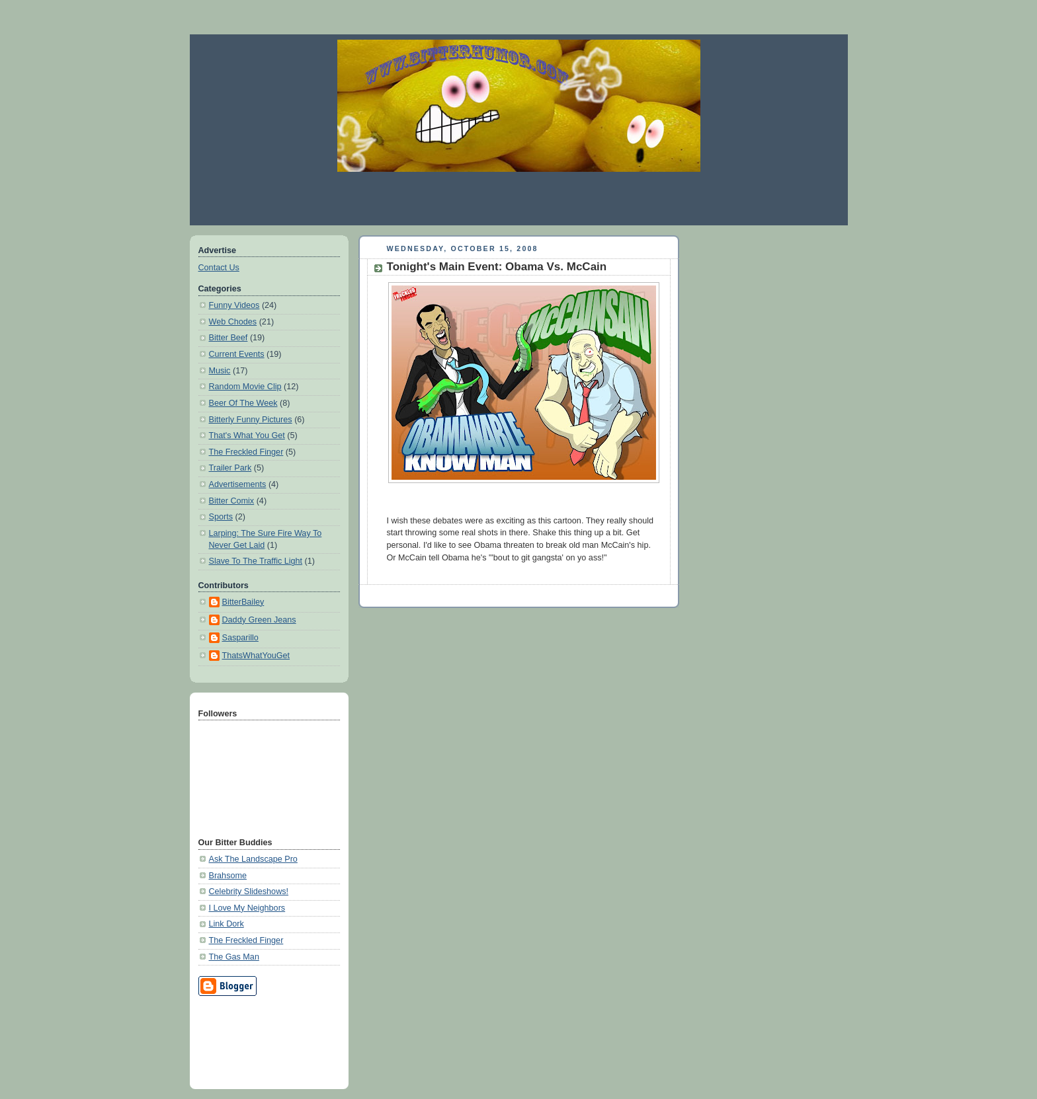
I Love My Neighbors (247, 908)
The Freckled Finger (246, 452)
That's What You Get (247, 435)
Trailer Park (230, 468)
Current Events (237, 354)
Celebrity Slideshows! (249, 891)
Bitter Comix (232, 501)
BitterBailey (243, 602)
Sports (221, 516)
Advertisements (238, 484)
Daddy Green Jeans (259, 620)
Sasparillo (240, 637)
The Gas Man (234, 957)
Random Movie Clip (245, 386)
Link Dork (226, 923)
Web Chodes (233, 321)
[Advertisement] (518, 198)
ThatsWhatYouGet (256, 655)
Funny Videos (234, 305)
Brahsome (228, 875)
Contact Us (218, 267)
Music (220, 370)
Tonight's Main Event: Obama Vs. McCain (497, 266)
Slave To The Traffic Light (256, 561)
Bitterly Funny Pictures (250, 419)
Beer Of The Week (243, 403)
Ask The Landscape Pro (253, 859)
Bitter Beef (228, 337)
